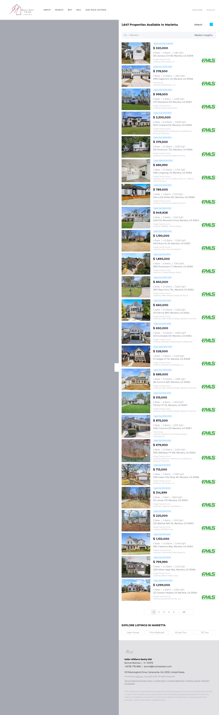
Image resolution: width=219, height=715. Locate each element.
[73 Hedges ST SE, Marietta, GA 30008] (136, 356)
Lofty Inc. (139, 676)
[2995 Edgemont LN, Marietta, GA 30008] (136, 76)
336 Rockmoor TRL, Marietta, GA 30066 (173, 149)
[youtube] (137, 704)
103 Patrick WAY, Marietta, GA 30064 (171, 313)
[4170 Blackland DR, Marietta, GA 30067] (136, 99)
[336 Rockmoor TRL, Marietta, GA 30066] (136, 147)
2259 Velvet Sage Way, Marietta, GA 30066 (174, 569)
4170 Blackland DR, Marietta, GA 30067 (172, 102)
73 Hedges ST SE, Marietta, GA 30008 (171, 359)
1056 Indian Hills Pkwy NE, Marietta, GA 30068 (176, 477)
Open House (133, 632)
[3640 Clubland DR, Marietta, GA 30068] (136, 123)
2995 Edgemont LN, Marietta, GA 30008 (173, 79)
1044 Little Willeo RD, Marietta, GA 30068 (174, 197)
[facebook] (125, 704)
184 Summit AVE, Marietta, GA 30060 (171, 382)
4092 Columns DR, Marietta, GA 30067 (172, 428)
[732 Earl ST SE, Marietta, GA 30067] (136, 402)
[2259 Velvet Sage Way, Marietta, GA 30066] (136, 567)
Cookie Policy (160, 681)
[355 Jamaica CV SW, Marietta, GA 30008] (136, 53)
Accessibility (129, 684)
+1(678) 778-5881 (132, 666)
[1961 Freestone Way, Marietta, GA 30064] (136, 544)
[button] (21, 10)
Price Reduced (157, 632)
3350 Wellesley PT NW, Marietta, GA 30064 (174, 452)
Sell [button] (78, 10)
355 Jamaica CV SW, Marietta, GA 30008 (173, 56)
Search (59, 10)
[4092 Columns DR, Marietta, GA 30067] (136, 426)
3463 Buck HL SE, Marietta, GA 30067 (171, 243)
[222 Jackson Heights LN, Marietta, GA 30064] (136, 590)
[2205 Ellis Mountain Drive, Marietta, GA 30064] (136, 217)
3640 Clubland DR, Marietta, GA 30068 (172, 125)
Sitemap (205, 681)
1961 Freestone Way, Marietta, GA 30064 (173, 546)
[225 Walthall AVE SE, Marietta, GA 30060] (136, 520)
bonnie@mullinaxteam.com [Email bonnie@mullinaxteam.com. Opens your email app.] (158, 666)
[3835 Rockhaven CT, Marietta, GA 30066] (136, 264)
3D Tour (205, 632)
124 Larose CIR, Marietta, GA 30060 (170, 500)
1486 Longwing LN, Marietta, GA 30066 (172, 172)
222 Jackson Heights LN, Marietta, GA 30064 (175, 592)
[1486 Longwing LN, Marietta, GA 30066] (136, 170)
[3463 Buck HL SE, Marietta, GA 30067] (136, 241)
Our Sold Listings (96, 10)
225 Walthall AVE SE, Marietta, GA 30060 (173, 523)
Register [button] (198, 10)
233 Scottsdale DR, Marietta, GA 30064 (172, 336)
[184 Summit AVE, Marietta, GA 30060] (136, 379)
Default (198, 24)
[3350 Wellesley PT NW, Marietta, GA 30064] (136, 450)
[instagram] (131, 704)
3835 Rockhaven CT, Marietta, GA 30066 (173, 266)
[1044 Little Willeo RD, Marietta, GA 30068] (136, 194)
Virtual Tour (181, 632)
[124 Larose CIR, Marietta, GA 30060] (136, 497)
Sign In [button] (211, 10)
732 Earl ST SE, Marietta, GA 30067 (170, 405)
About (47, 10)
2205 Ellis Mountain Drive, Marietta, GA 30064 (176, 220)
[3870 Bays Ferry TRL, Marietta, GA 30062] (136, 287)
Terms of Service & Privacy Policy (138, 681)
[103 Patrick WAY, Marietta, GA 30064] (136, 310)
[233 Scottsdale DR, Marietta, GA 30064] (136, 333)
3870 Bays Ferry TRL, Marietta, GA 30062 (173, 289)
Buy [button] (70, 10)
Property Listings (192, 681)
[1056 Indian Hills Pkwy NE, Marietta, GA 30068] (136, 474)
